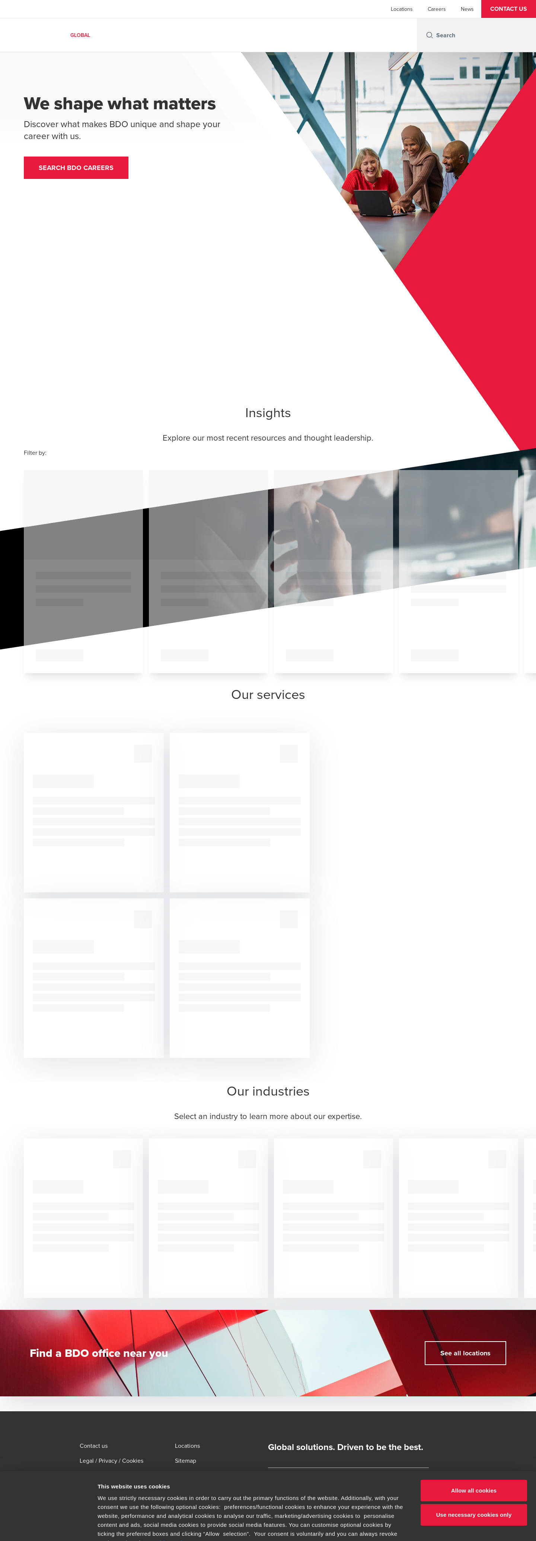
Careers (437, 9)
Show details (390, 1526)
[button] (508, 9)
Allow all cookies (474, 1427)
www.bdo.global (247, 1497)
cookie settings (171, 1479)
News (467, 9)
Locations (402, 9)
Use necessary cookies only (474, 1451)
